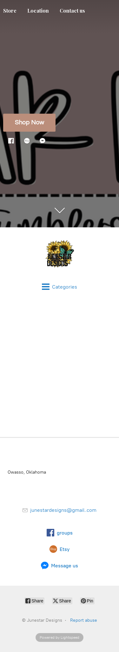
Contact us (72, 10)
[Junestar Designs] (59, 255)
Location (38, 10)
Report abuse (83, 620)
